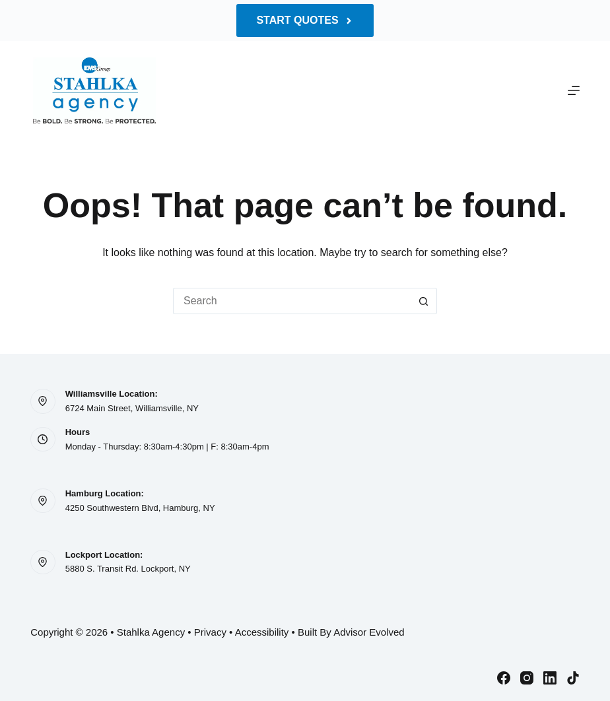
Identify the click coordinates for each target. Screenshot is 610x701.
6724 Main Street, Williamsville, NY (132, 408)
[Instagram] (526, 677)
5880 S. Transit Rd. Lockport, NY (128, 569)
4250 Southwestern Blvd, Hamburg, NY (140, 508)
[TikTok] (573, 677)
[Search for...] (292, 301)
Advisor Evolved (369, 632)
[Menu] (574, 90)
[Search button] (424, 301)
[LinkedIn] (550, 677)
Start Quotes (304, 20)
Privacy (210, 632)
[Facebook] (503, 677)
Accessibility (262, 632)
